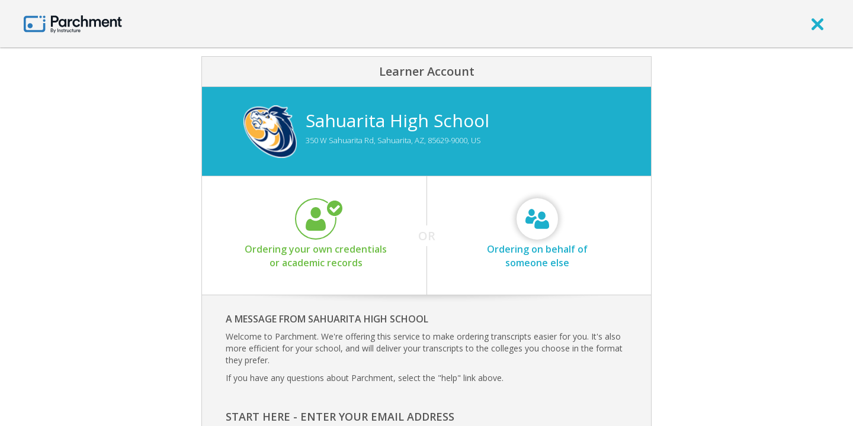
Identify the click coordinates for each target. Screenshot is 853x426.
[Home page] (73, 23)
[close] (817, 24)
